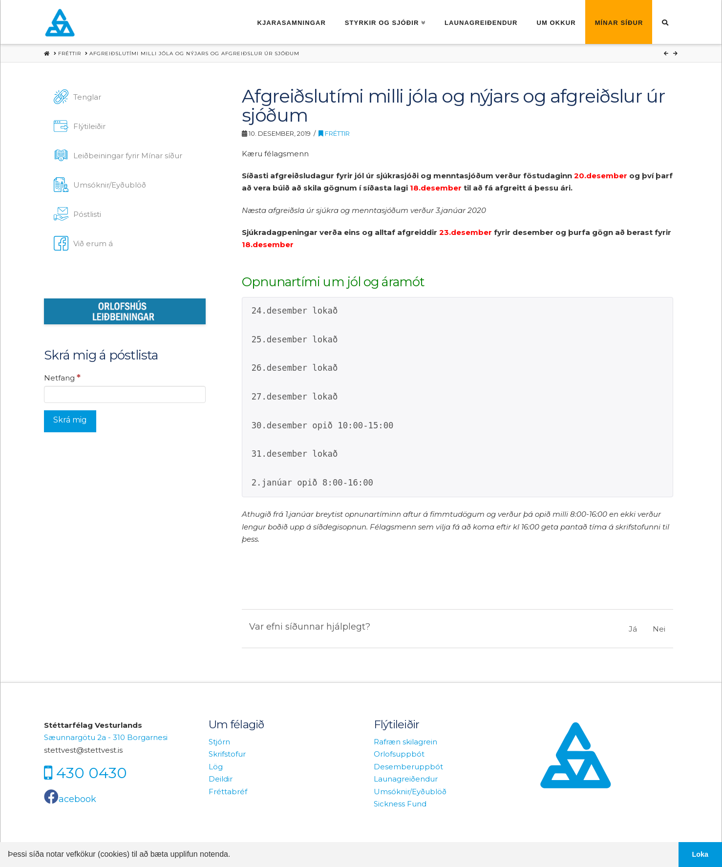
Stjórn (219, 741)
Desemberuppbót (408, 766)
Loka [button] (700, 854)
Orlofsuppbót (399, 754)
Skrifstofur (227, 754)
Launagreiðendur (406, 778)
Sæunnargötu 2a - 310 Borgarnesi (106, 737)
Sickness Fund (400, 803)
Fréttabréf (228, 791)
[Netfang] (125, 394)
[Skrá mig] (70, 421)
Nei (659, 629)
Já (633, 629)
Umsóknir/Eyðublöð (410, 791)
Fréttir (334, 133)
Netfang (62, 377)
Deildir (221, 778)
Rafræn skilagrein (405, 741)
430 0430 (91, 773)
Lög (216, 766)
